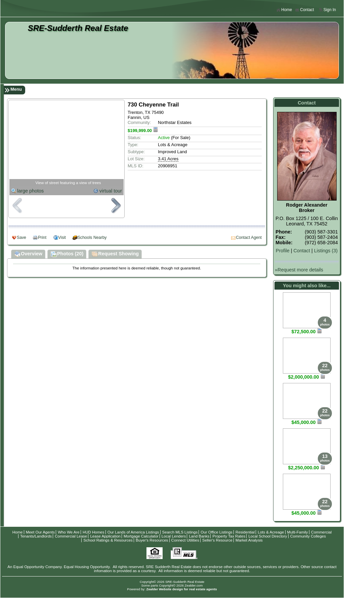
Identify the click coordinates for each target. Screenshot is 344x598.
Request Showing (115, 254)
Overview (28, 254)
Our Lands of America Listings (133, 532)
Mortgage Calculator (141, 536)
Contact (304, 9)
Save (21, 237)
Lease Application (105, 536)
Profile (283, 250)
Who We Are (68, 532)
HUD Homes (93, 532)
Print (42, 237)
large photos (30, 191)
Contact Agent (249, 237)
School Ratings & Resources (108, 540)
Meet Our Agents (40, 532)
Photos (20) (66, 254)
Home (284, 9)
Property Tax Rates (228, 536)
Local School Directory (267, 536)
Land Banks (199, 536)
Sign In (327, 9)
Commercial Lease (71, 536)
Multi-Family (297, 532)
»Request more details (299, 269)
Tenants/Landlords (36, 536)
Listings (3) (326, 250)
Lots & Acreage (271, 532)
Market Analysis (249, 540)
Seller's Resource (217, 540)
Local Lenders (174, 536)
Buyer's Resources (152, 540)
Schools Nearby (92, 237)
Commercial (321, 532)
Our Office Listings (216, 532)
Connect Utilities (185, 540)
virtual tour (110, 191)
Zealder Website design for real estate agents (181, 589)
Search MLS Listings (180, 532)
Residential (245, 532)
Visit (62, 237)
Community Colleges (308, 536)
